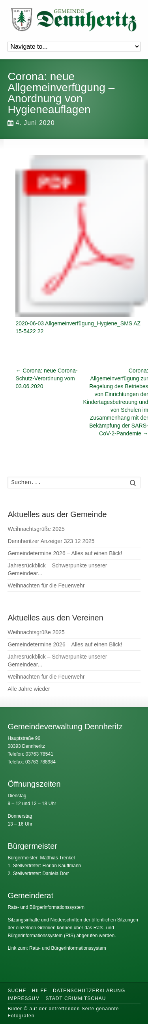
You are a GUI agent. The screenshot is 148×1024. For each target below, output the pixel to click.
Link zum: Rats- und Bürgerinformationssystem (56, 948)
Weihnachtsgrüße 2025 (36, 529)
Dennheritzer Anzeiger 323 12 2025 (50, 541)
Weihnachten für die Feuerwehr (45, 585)
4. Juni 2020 (30, 122)
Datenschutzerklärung (89, 990)
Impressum (23, 998)
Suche (16, 990)
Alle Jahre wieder (28, 689)
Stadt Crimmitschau (75, 998)
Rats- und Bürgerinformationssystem (45, 907)
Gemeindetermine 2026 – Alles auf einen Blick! (64, 553)
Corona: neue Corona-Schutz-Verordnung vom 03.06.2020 (46, 378)
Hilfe (39, 990)
